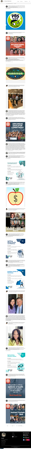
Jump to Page (20, 425)
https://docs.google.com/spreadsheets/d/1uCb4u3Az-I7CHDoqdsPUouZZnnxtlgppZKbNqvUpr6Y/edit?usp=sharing (13, 59)
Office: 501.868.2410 (3, 442)
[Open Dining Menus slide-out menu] (2, 448)
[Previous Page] (7, 425)
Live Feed (15, 3)
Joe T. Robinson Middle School (9, 3)
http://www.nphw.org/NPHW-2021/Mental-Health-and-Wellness (14, 235)
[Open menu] (18, 1)
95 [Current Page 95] (12, 425)
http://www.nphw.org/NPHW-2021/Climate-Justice (13, 349)
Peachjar (13, 432)
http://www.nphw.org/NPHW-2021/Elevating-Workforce (14, 157)
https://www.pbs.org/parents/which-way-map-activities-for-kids (15, 7)
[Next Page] (18, 425)
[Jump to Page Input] (23, 425)
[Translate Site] (26, 1)
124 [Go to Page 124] (16, 425)
